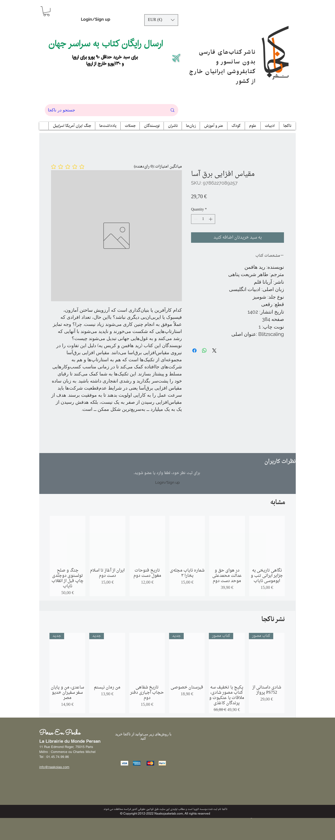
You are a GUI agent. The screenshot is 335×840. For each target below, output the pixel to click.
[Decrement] (195, 219)
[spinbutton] (203, 219)
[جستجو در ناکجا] (104, 110)
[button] (46, 11)
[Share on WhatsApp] (204, 350)
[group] (167, 556)
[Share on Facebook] (194, 350)
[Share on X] (214, 350)
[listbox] (161, 20)
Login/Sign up (95, 19)
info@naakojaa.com (54, 767)
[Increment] (211, 219)
